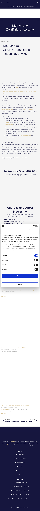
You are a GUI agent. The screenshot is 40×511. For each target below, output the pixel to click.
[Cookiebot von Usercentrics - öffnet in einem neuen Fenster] (31, 226)
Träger (34, 82)
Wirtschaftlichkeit (26, 135)
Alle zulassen (20, 275)
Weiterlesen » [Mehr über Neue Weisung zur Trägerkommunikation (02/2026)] (3, 354)
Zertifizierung (9, 124)
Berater (13, 441)
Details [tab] (20, 230)
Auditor (7, 122)
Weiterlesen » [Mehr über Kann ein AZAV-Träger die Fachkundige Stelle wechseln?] (3, 413)
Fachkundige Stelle (5, 409)
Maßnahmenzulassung (28, 109)
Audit (5, 153)
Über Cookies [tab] (33, 230)
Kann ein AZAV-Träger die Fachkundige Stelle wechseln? (15, 405)
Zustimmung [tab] (7, 230)
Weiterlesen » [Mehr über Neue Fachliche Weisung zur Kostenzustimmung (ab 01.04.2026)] (3, 296)
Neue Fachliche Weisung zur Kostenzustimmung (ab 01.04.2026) (17, 290)
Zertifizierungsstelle (7, 109)
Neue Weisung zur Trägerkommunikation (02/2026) (14, 347)
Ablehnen (19, 284)
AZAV (16, 87)
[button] (38, 2)
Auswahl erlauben (20, 280)
